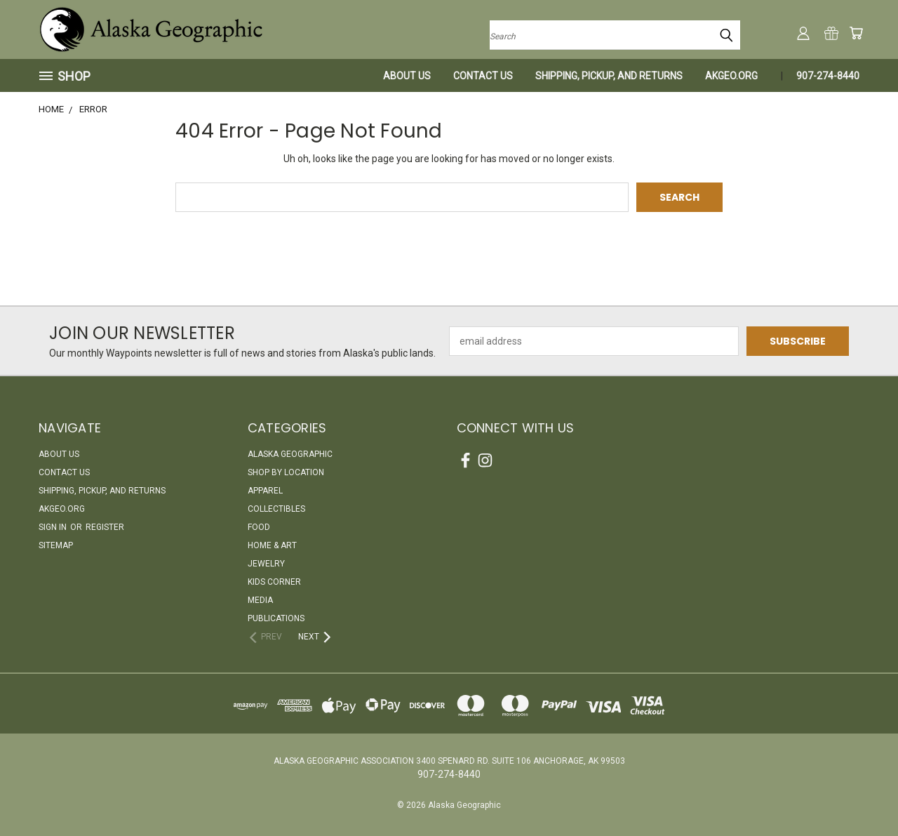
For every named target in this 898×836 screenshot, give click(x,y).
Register (105, 527)
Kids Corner (274, 582)
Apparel (265, 491)
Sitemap (56, 545)
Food (259, 527)
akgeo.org (731, 75)
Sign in (54, 527)
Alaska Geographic (290, 454)
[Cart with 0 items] (856, 33)
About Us (407, 75)
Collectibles (276, 509)
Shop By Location (286, 472)
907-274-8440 (827, 75)
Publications (276, 618)
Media (260, 600)
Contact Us (483, 75)
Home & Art (272, 545)
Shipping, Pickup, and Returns (609, 75)
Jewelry (266, 564)
